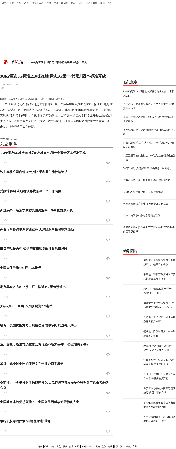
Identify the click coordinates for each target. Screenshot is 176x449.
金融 (128, 446)
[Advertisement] (70, 31)
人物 (80, 3)
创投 (41, 3)
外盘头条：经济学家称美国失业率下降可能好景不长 (36, 210)
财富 (12, 3)
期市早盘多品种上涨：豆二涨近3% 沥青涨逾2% (33, 287)
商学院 (64, 3)
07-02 (6, 277)
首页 (4, 3)
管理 (48, 3)
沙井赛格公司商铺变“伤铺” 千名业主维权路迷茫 (33, 172)
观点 (34, 3)
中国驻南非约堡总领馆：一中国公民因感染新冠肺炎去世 (39, 402)
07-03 (6, 220)
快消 (102, 3)
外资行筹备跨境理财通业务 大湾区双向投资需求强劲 (37, 229)
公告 (19, 3)
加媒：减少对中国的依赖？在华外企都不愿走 (31, 363)
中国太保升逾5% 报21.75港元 (20, 268)
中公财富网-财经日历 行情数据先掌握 (51, 62)
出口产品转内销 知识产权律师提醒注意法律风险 (33, 248)
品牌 (88, 3)
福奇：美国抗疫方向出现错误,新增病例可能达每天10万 (38, 325)
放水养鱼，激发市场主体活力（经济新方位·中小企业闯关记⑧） (45, 344)
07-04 (6, 162)
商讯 (95, 3)
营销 (73, 3)
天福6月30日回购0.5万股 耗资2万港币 (26, 306)
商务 (135, 446)
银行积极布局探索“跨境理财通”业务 (25, 421)
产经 (56, 3)
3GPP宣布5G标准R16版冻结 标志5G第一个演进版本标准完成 (43, 153)
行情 (26, 3)
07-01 (6, 392)
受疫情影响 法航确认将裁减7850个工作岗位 (30, 191)
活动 (110, 3)
